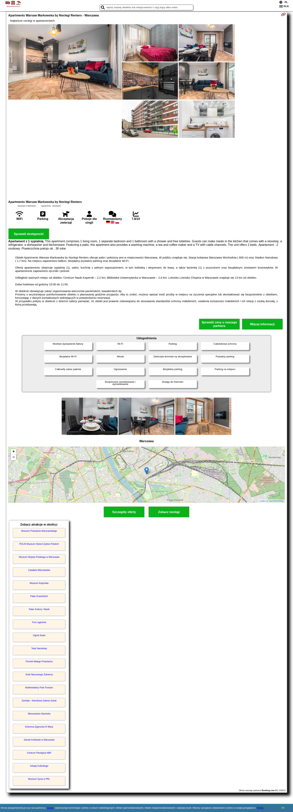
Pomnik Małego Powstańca (39, 661)
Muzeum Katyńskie (39, 583)
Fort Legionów (39, 622)
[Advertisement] (146, 168)
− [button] (13, 457)
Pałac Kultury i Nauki (39, 609)
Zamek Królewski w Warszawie (39, 740)
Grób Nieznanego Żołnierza (39, 674)
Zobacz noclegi (169, 512)
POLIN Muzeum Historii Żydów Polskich (39, 544)
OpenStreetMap (276, 501)
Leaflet (262, 501)
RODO (260, 808)
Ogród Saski (39, 635)
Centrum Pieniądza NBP (39, 753)
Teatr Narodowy (39, 648)
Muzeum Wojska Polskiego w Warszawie (39, 557)
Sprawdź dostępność (29, 234)
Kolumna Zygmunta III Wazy (39, 726)
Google (50, 808)
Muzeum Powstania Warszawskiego (39, 531)
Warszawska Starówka (39, 713)
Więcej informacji (262, 324)
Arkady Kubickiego (39, 766)
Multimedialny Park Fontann (39, 687)
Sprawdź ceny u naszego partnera (219, 324)
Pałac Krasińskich (39, 596)
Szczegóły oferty (124, 512)
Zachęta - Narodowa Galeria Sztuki (39, 700)
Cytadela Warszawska (39, 570)
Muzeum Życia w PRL (39, 779)
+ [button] (13, 452)
